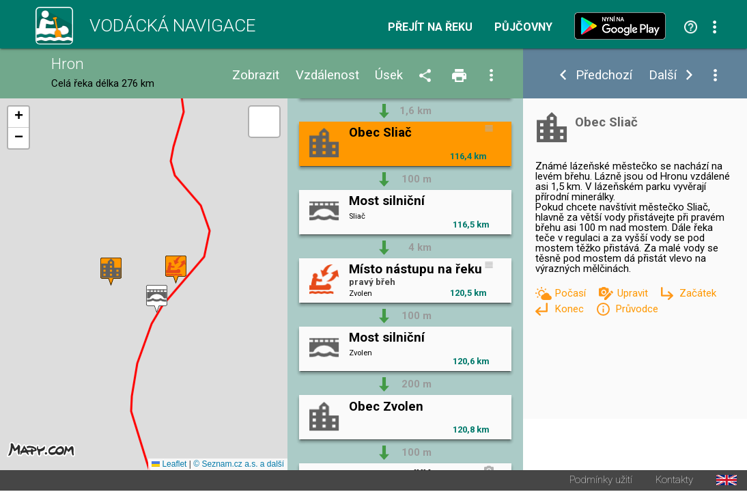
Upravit (634, 293)
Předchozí (604, 75)
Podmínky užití (600, 481)
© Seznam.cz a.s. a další (238, 465)
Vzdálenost (327, 75)
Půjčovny (523, 27)
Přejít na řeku (430, 27)
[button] (156, 300)
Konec (570, 309)
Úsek (389, 75)
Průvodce (636, 309)
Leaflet (169, 465)
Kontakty (674, 481)
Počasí (571, 293)
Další (663, 75)
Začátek (697, 293)
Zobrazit (255, 75)
